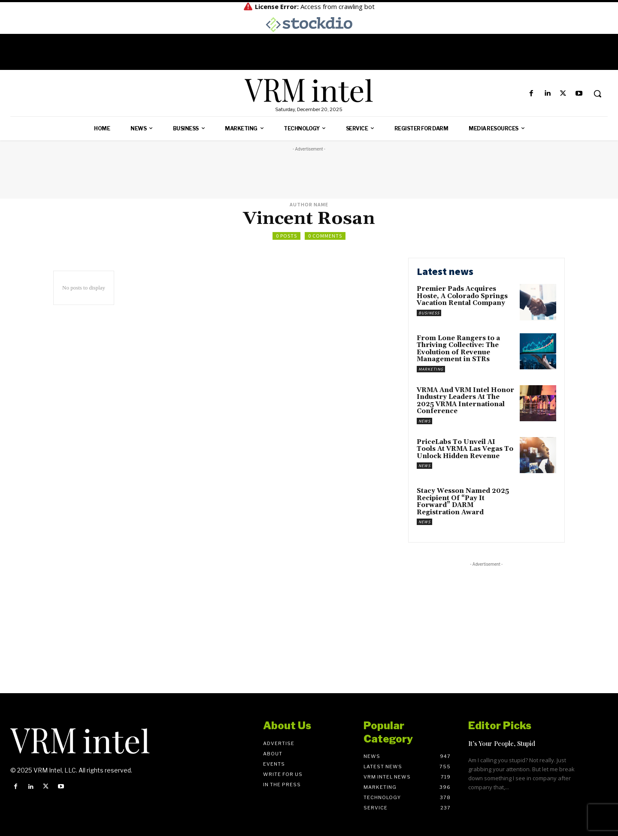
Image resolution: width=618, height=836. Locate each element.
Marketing (430, 369)
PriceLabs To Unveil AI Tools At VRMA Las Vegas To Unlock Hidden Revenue (465, 449)
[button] (597, 93)
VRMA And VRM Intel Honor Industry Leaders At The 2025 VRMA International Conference (465, 401)
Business (428, 313)
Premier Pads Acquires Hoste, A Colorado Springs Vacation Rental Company (462, 296)
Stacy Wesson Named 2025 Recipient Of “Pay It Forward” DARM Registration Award (463, 501)
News (424, 421)
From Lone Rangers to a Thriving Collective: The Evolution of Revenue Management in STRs (458, 349)
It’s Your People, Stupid (501, 743)
